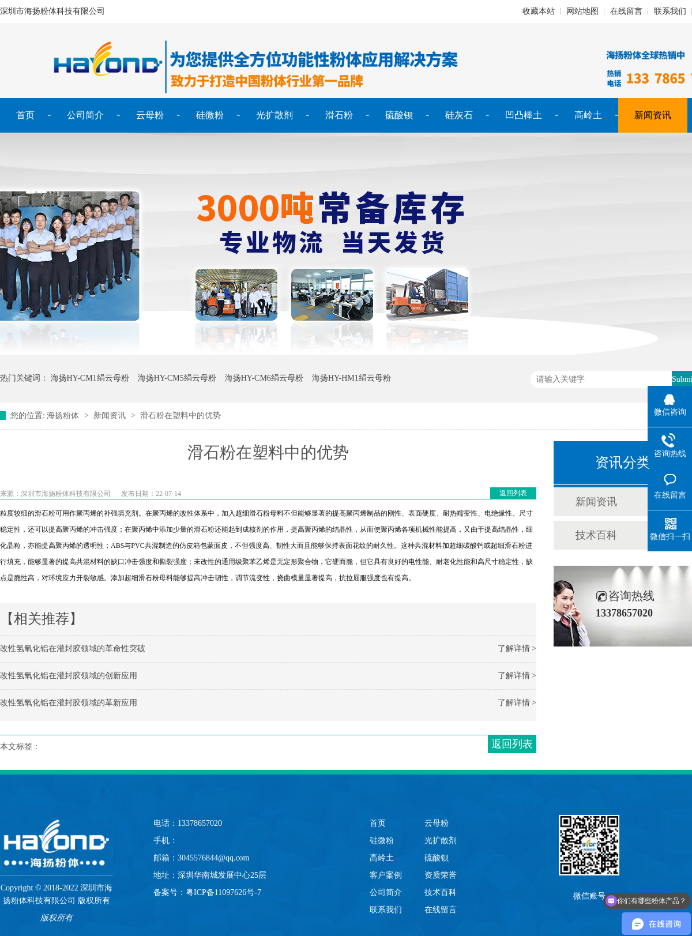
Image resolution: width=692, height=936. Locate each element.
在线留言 (626, 11)
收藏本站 (538, 11)
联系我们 (670, 11)
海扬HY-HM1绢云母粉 (351, 378)
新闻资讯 (652, 115)
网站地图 (582, 11)
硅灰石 (459, 115)
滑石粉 (339, 115)
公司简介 (85, 115)
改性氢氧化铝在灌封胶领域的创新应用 (68, 675)
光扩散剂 (274, 115)
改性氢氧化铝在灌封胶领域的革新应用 (68, 702)
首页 (25, 115)
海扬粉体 (63, 415)
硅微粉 (210, 115)
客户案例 (386, 875)
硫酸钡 (399, 115)
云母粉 (150, 115)
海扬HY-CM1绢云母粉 (90, 378)
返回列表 (513, 493)
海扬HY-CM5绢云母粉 (177, 378)
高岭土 (588, 115)
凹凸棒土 (523, 115)
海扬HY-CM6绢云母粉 (264, 378)
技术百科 (596, 535)
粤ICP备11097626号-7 (223, 892)
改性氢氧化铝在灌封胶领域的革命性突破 (72, 648)
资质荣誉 (440, 875)
